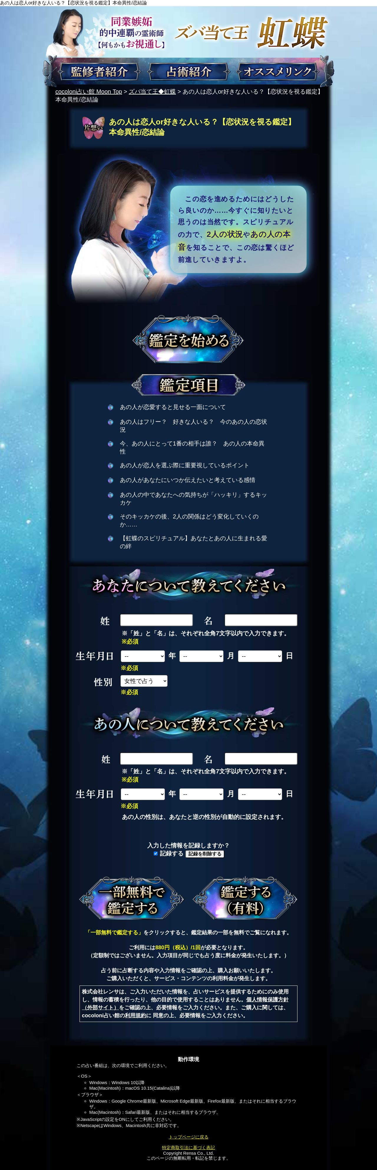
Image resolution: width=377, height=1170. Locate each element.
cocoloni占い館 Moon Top (88, 91)
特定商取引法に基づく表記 (188, 1147)
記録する (169, 853)
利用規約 (135, 1015)
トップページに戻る (189, 1136)
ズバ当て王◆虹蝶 (152, 91)
